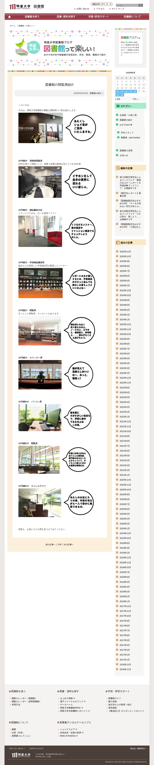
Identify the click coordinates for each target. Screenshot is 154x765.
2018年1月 (125, 601)
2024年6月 (125, 305)
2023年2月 (125, 373)
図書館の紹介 (96, 93)
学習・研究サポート (99, 16)
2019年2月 (125, 553)
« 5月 (117, 99)
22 (118, 91)
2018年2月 (125, 596)
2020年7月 (125, 504)
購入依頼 (112, 701)
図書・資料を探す (65, 16)
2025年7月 (125, 271)
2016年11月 (125, 669)
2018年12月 (125, 557)
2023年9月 (125, 339)
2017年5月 (125, 640)
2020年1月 (125, 528)
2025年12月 (125, 251)
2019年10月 (125, 538)
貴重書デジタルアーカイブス (75, 722)
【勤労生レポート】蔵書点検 (130, 194)
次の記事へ (69, 544)
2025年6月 (125, 276)
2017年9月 (125, 621)
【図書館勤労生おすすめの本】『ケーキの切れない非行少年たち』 (130, 203)
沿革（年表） (18, 732)
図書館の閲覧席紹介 (59, 84)
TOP (60, 544)
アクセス (100, 9)
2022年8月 (125, 387)
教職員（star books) (130, 137)
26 (135, 91)
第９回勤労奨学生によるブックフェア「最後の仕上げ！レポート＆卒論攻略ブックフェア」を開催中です (130, 182)
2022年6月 (125, 392)
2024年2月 (125, 315)
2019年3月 (125, 548)
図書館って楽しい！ (27, 26)
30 (122, 95)
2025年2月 (125, 285)
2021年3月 (125, 465)
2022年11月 (125, 382)
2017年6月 (125, 635)
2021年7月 (125, 446)
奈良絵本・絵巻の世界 (70, 732)
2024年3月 (125, 310)
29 (118, 95)
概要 (14, 729)
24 (126, 91)
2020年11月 (125, 485)
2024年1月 (125, 319)
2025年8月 (125, 266)
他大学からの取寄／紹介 (120, 704)
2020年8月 (125, 499)
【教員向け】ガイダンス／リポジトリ (126, 711)
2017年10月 (125, 616)
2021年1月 (125, 475)
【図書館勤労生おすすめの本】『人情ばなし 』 (130, 227)
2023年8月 (125, 344)
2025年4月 (125, 280)
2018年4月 (125, 587)
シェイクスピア (67, 729)
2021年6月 (125, 451)
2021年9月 (125, 436)
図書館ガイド (114, 698)
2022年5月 (125, 397)
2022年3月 (125, 407)
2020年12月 (125, 480)
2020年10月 (125, 489)
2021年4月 (125, 460)
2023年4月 (125, 363)
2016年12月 (125, 664)
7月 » (135, 99)
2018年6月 (125, 577)
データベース (66, 704)
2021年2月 (125, 470)
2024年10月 (125, 295)
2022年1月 (125, 416)
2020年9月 (125, 494)
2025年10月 (125, 256)
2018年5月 (125, 582)
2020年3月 (125, 518)
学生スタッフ (127, 132)
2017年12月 (125, 606)
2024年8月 (125, 300)
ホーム (9, 16)
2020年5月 (125, 514)
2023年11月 (125, 329)
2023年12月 (125, 324)
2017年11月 (125, 611)
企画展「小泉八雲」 (129, 115)
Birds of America (67, 736)
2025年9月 (125, 261)
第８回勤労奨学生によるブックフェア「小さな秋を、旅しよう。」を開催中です (130, 215)
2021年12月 (125, 421)
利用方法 (16, 704)
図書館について (132, 16)
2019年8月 (125, 543)
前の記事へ (50, 544)
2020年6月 (125, 509)
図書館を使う (31, 16)
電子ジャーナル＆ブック (71, 701)
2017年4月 (125, 645)
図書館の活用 (126, 150)
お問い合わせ (83, 9)
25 (130, 91)
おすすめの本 (126, 125)
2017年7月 (125, 630)
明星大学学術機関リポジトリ (74, 711)
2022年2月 (125, 412)
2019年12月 (125, 533)
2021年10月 (125, 431)
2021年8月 (125, 441)
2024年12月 (125, 290)
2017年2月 (125, 655)
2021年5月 (125, 455)
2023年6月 (125, 353)
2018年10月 (125, 567)
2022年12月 (125, 378)
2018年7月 (125, 572)
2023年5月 (125, 358)
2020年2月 (125, 523)
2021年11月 (125, 426)
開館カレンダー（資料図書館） (26, 701)
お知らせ (124, 155)
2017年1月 (125, 659)
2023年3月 (125, 368)
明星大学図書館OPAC (70, 708)
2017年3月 (125, 650)
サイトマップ (118, 9)
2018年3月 (125, 591)
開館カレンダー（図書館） (24, 698)
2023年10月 (125, 334)
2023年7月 (125, 349)
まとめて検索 (66, 698)
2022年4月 (125, 402)
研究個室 (112, 708)
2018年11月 (125, 562)
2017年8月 (125, 625)
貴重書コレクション (21, 736)
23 (122, 91)
